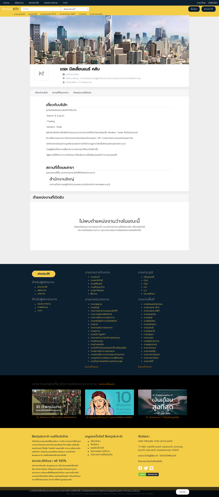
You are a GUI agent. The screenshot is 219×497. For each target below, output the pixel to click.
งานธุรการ (95, 331)
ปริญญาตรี (149, 277)
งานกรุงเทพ (19, 14)
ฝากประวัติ (34, 2)
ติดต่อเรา (95, 444)
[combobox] (41, 9)
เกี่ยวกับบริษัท (41, 92)
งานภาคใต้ (148, 361)
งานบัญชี (32, 14)
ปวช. (146, 283)
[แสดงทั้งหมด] (91, 367)
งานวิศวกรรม (97, 341)
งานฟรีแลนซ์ (96, 283)
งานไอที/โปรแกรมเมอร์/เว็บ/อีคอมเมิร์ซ (108, 347)
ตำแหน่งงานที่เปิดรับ (82, 92)
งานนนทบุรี (149, 327)
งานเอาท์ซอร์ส (97, 290)
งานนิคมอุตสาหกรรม (153, 304)
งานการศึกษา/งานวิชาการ (103, 317)
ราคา (65, 2)
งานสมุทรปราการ (151, 341)
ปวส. (146, 280)
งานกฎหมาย (96, 304)
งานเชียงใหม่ (149, 321)
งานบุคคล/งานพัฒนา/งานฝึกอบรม (107, 358)
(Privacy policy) (132, 491)
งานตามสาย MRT (67, 14)
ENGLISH (213, 2)
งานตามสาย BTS (48, 14)
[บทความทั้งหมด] (106, 384)
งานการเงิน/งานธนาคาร (102, 327)
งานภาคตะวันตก (151, 358)
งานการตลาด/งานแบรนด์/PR (104, 311)
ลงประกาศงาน (51, 2)
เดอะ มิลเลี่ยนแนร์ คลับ (80, 69)
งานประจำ (95, 277)
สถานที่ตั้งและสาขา (60, 92)
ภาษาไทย (201, 2)
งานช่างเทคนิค (96, 14)
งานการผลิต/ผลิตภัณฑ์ (101, 314)
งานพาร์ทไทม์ (97, 280)
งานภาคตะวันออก (152, 354)
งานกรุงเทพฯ (150, 314)
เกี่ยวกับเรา (96, 441)
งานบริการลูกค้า (98, 334)
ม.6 (145, 287)
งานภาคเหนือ (150, 351)
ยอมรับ (182, 491)
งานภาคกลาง (150, 347)
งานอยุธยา (149, 334)
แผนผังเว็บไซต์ (97, 448)
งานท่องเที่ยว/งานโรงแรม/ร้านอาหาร (107, 354)
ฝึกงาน (94, 293)
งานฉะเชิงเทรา (150, 324)
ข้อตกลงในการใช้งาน (100, 451)
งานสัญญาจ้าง (98, 287)
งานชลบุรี (148, 317)
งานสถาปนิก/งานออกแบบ (103, 351)
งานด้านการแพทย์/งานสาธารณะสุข (106, 361)
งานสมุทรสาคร (150, 344)
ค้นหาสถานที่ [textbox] (73, 9)
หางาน (6, 2)
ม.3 (145, 290)
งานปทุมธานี (149, 331)
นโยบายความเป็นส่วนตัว (102, 454)
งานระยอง (148, 337)
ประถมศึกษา (149, 293)
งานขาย (82, 14)
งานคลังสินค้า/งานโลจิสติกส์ (104, 321)
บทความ (41, 293)
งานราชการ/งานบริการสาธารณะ (105, 337)
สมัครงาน (19, 2)
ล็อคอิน (194, 9)
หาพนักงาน (43, 307)
